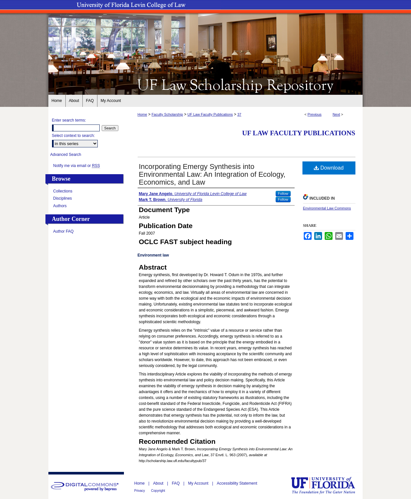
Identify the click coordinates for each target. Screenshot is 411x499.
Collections (63, 191)
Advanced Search (65, 154)
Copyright (158, 490)
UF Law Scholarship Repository (205, 84)
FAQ (176, 483)
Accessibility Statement (237, 483)
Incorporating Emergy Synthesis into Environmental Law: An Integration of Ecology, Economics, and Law (212, 174)
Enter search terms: (69, 120)
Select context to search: (73, 135)
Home (142, 114)
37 (239, 114)
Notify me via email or (76, 165)
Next (336, 114)
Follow (283, 193)
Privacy (140, 490)
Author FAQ (63, 231)
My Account (198, 483)
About (158, 483)
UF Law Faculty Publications (210, 114)
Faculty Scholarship (167, 114)
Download (329, 168)
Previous (315, 114)
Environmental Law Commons (327, 208)
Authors (60, 206)
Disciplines (62, 198)
